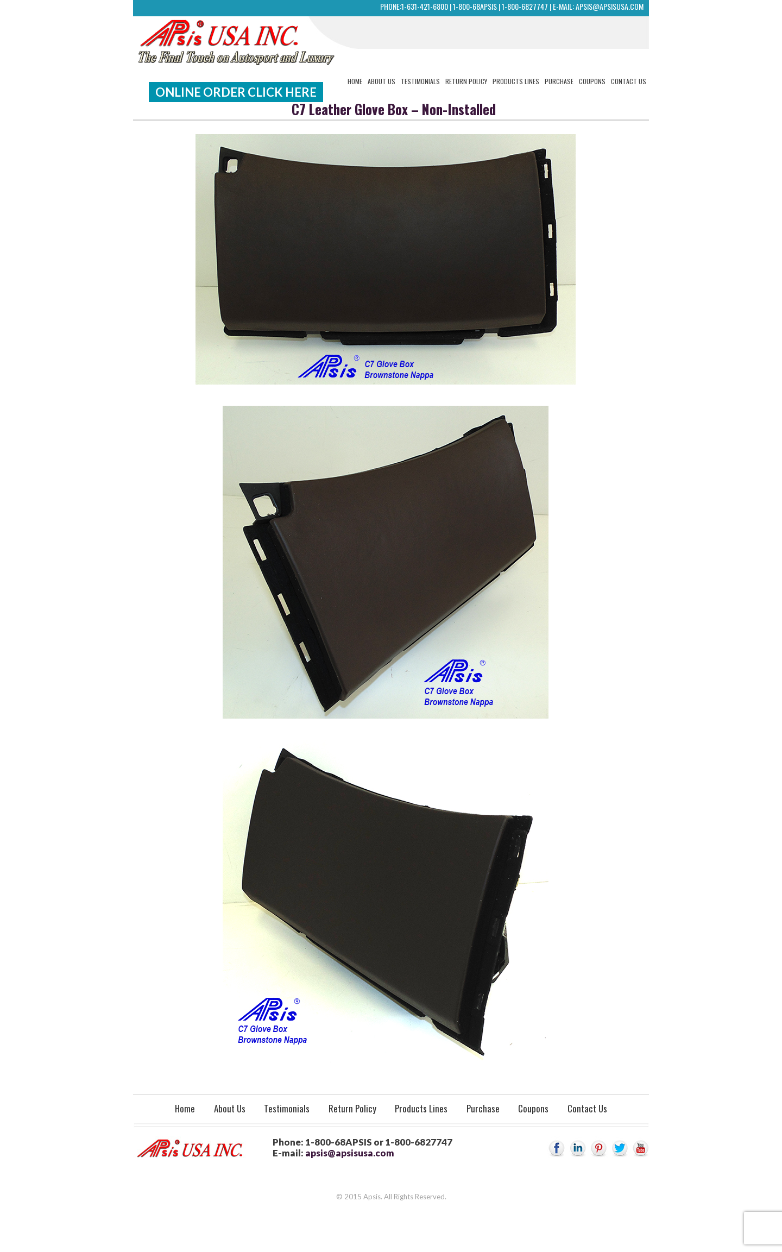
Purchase (559, 81)
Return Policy (466, 81)
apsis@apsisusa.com (610, 6)
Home (355, 81)
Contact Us (628, 81)
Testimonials (420, 81)
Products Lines (516, 81)
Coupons (592, 81)
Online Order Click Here (236, 92)
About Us (381, 81)
